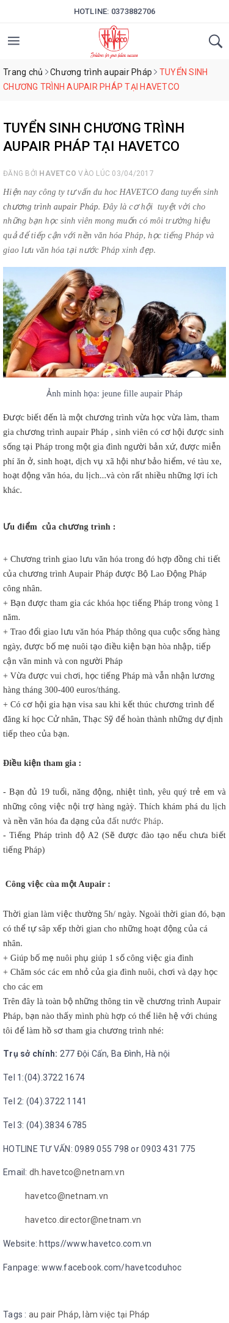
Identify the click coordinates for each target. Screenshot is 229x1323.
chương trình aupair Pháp (50, 206)
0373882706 (133, 11)
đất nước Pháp (134, 821)
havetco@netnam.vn (66, 1196)
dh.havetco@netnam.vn (77, 1172)
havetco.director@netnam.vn (83, 1220)
